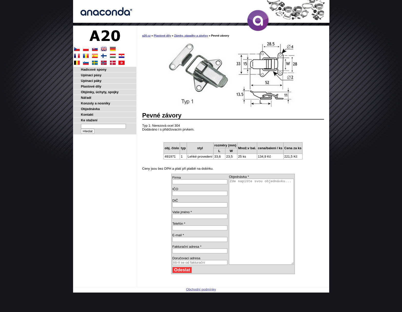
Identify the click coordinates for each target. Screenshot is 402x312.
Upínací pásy (91, 75)
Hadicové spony (94, 69)
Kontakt (87, 114)
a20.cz (146, 35)
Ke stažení (89, 120)
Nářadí (86, 98)
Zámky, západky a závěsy (191, 35)
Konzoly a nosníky (95, 103)
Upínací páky (91, 81)
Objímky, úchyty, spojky (100, 92)
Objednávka (90, 109)
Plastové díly (162, 35)
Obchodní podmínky (201, 306)
